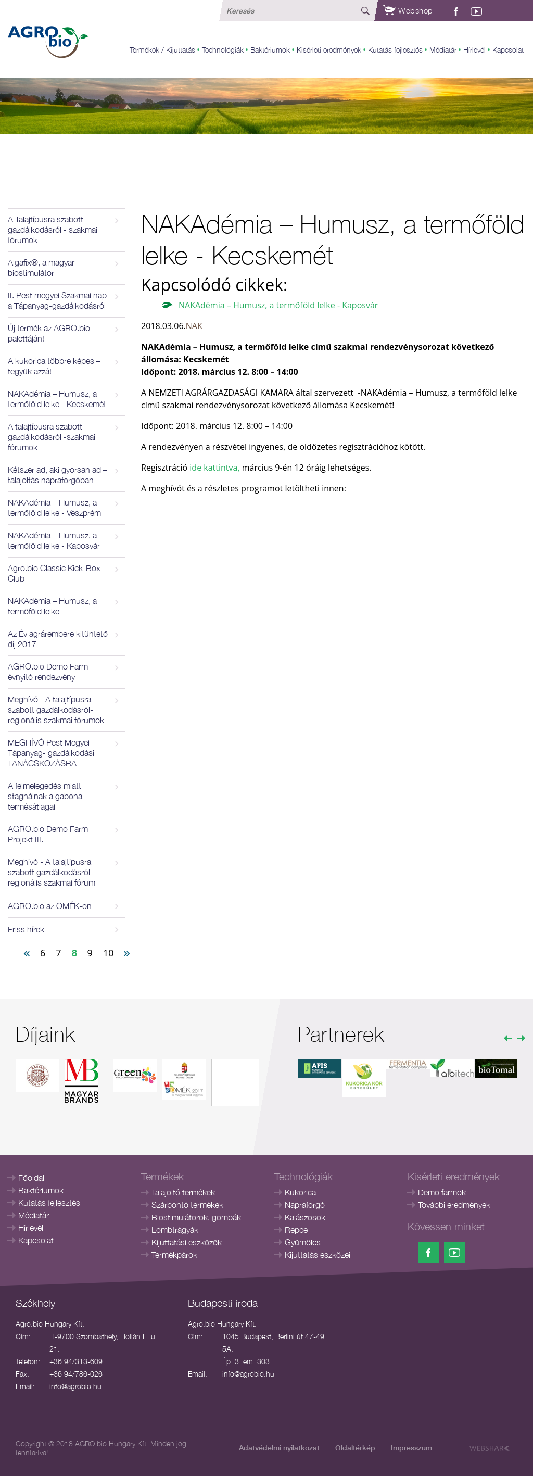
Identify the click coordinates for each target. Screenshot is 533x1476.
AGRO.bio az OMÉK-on (50, 906)
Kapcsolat (508, 49)
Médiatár (442, 49)
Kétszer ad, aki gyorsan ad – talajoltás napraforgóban (57, 475)
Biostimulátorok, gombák (196, 1217)
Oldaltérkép (355, 1447)
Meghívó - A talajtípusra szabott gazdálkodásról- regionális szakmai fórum (51, 872)
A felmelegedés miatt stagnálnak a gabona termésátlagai (45, 796)
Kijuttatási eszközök (186, 1242)
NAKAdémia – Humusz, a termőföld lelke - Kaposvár (54, 540)
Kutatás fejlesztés (395, 49)
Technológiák (223, 49)
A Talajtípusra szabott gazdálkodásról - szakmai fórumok (52, 230)
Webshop (408, 10)
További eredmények (454, 1204)
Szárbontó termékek (187, 1204)
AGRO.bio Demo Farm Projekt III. (48, 834)
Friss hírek (26, 929)
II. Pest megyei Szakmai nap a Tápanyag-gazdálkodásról (57, 300)
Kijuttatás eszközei (317, 1254)
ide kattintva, (213, 467)
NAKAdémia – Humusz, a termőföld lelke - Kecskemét (57, 399)
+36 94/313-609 (76, 1361)
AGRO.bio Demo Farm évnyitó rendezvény (48, 672)
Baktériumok (270, 49)
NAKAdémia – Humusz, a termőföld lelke (52, 606)
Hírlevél (474, 49)
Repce (296, 1229)
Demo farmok (442, 1192)
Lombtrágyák (174, 1229)
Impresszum (411, 1447)
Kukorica (300, 1192)
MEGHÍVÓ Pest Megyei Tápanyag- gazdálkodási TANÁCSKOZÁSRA (51, 753)
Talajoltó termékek (183, 1192)
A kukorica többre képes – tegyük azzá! (54, 366)
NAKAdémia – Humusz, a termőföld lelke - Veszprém (54, 508)
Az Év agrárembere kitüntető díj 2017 (58, 639)
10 (108, 953)
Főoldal (31, 1177)
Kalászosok (305, 1217)
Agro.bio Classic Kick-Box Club (54, 573)
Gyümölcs (303, 1242)
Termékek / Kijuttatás (162, 49)
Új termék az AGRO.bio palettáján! (49, 333)
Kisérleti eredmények (329, 49)
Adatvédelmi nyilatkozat (279, 1447)
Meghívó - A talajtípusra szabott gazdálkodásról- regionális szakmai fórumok (56, 710)
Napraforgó (305, 1204)
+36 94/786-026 (76, 1373)
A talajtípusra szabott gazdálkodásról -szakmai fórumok (51, 437)
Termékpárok (174, 1254)
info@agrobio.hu (75, 1386)
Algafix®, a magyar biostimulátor (41, 267)
